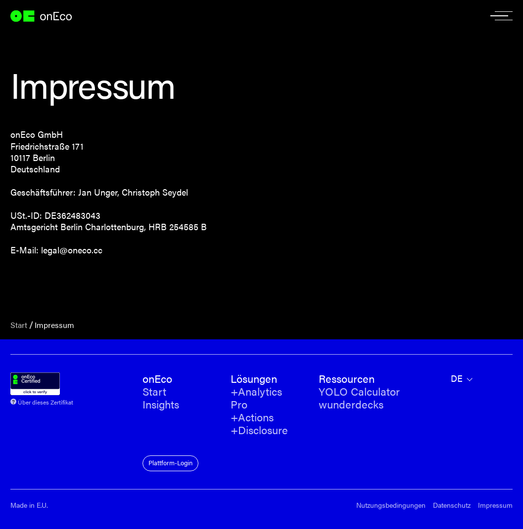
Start (18, 324)
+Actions (252, 417)
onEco (46, 16)
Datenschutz (452, 505)
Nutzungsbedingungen (391, 505)
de (457, 378)
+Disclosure (259, 430)
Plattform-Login (170, 462)
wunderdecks (351, 404)
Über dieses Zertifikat (45, 401)
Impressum (495, 505)
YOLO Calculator (359, 391)
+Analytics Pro (256, 398)
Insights (161, 404)
